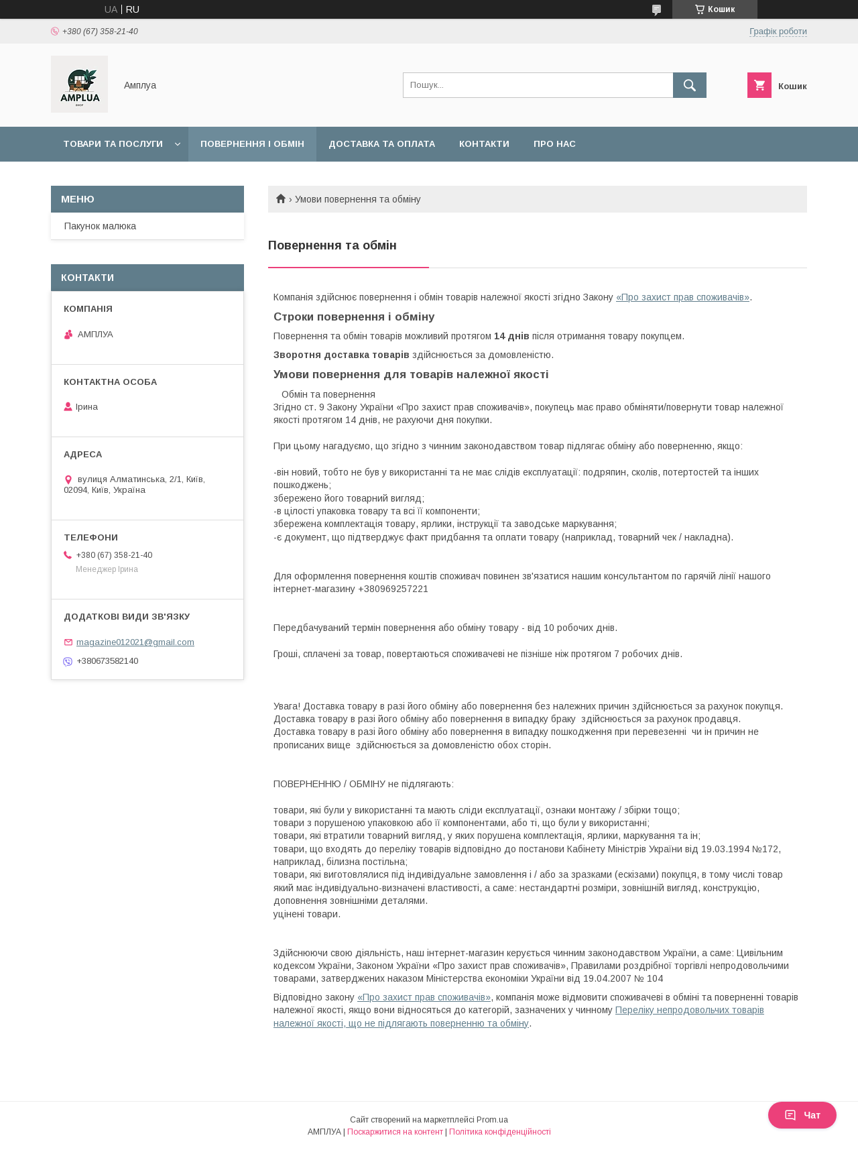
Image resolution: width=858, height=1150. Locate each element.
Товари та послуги (113, 144)
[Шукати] (690, 85)
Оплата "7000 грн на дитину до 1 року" (163, 179)
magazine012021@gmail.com (135, 642)
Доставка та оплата (381, 144)
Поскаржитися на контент (395, 1132)
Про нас (555, 144)
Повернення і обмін (252, 144)
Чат (802, 1115)
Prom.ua (492, 1120)
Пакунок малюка (100, 226)
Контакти (484, 144)
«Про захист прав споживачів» (682, 297)
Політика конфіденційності (500, 1132)
